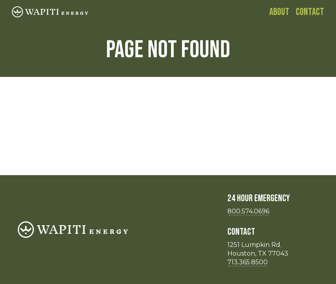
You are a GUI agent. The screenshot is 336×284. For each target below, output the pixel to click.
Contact (310, 12)
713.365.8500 (247, 262)
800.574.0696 (248, 211)
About (279, 12)
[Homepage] (50, 12)
